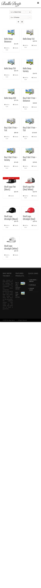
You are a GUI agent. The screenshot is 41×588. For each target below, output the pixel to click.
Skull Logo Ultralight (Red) (29, 218)
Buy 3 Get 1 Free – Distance (30, 99)
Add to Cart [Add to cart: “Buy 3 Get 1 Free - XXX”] (26, 167)
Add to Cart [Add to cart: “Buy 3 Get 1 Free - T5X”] (26, 137)
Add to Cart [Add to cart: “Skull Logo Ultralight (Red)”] (26, 226)
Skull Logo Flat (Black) (10, 188)
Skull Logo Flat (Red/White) (28, 188)
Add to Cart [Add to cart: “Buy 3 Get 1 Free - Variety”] (7, 167)
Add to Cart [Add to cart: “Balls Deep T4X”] (26, 46)
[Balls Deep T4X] (30, 32)
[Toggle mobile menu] (38, 3)
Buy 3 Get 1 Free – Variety (11, 158)
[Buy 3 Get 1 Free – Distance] (30, 91)
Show (15, 17)
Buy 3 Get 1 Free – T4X (11, 129)
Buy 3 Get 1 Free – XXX (30, 158)
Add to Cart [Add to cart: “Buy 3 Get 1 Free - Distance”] (26, 108)
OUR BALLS (32, 285)
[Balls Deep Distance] (11, 32)
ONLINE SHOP (31, 289)
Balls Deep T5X (10, 69)
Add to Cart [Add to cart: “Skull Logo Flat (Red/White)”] (26, 197)
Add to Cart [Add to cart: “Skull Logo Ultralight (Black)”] (7, 226)
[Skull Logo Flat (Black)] (11, 180)
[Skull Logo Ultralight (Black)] (11, 210)
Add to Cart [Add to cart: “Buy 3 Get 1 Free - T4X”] (7, 137)
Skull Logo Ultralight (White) (11, 247)
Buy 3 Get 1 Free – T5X (30, 129)
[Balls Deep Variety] (30, 62)
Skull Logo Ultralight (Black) (11, 218)
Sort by (16, 12)
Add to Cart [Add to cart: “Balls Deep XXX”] (7, 105)
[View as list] (22, 22)
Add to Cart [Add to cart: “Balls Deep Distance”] (7, 49)
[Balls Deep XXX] (11, 91)
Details (16, 48)
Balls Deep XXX (10, 98)
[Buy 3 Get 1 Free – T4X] (11, 121)
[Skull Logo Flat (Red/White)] (30, 180)
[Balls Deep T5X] (11, 62)
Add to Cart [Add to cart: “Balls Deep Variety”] (26, 78)
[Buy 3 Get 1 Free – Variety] (11, 151)
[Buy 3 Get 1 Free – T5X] (30, 121)
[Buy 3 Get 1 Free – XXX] (30, 151)
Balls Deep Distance (8, 40)
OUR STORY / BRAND (33, 280)
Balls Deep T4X (28, 39)
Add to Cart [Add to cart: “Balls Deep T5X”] (7, 76)
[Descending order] (30, 12)
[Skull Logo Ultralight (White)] (11, 239)
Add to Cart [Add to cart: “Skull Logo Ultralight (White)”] (7, 256)
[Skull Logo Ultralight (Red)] (30, 210)
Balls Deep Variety (27, 70)
